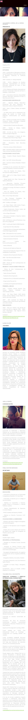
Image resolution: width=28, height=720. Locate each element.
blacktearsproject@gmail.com (10, 317)
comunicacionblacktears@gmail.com (12, 464)
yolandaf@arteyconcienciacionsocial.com (13, 710)
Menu (25, 5)
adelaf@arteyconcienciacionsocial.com (13, 462)
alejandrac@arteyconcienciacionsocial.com (14, 316)
